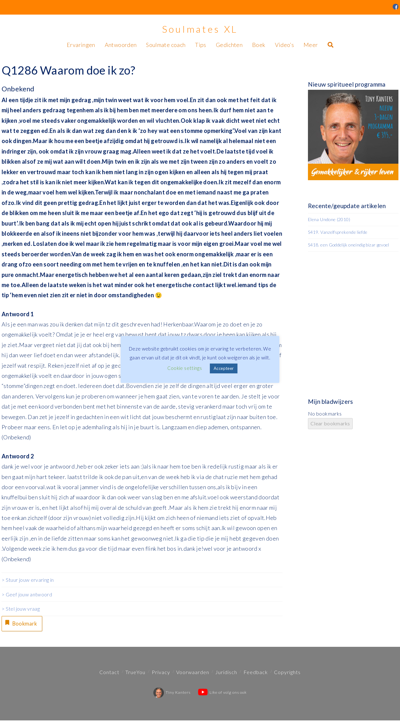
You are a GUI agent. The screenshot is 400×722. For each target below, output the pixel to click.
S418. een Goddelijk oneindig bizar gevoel (348, 244)
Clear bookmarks (330, 423)
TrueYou (135, 674)
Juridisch (226, 674)
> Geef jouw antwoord (27, 594)
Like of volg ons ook (222, 694)
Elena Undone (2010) (329, 219)
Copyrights (287, 674)
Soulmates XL (200, 29)
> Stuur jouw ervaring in (28, 580)
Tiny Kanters (171, 694)
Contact (109, 674)
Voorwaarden (192, 674)
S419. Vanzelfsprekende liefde (337, 232)
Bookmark (22, 623)
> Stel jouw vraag (21, 609)
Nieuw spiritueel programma (346, 84)
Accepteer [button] (224, 368)
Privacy (161, 674)
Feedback (255, 674)
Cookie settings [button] (184, 368)
